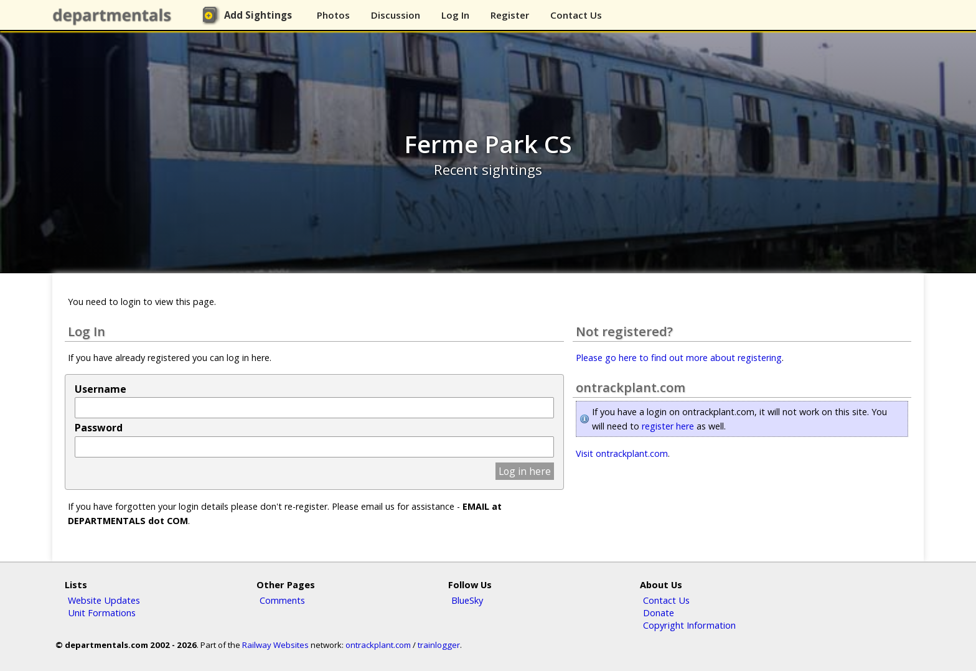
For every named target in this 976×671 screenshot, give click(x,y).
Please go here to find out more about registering (679, 358)
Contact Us (576, 15)
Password (99, 427)
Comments (282, 600)
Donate (658, 612)
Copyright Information (689, 625)
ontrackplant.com (378, 644)
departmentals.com (114, 15)
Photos (333, 15)
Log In (455, 15)
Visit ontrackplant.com (622, 453)
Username (100, 389)
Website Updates (104, 600)
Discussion (395, 15)
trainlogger (439, 644)
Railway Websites (275, 644)
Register (509, 15)
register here (668, 426)
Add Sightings (258, 15)
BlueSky (467, 600)
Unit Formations (102, 612)
